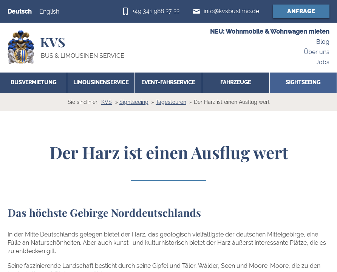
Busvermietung (33, 82)
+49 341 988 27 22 (155, 11)
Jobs (322, 62)
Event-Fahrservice (168, 82)
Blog (322, 42)
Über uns (316, 52)
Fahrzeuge (235, 82)
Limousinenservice (100, 82)
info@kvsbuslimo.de (231, 11)
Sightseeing (303, 82)
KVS (106, 102)
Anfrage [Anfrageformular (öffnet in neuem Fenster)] (301, 11)
